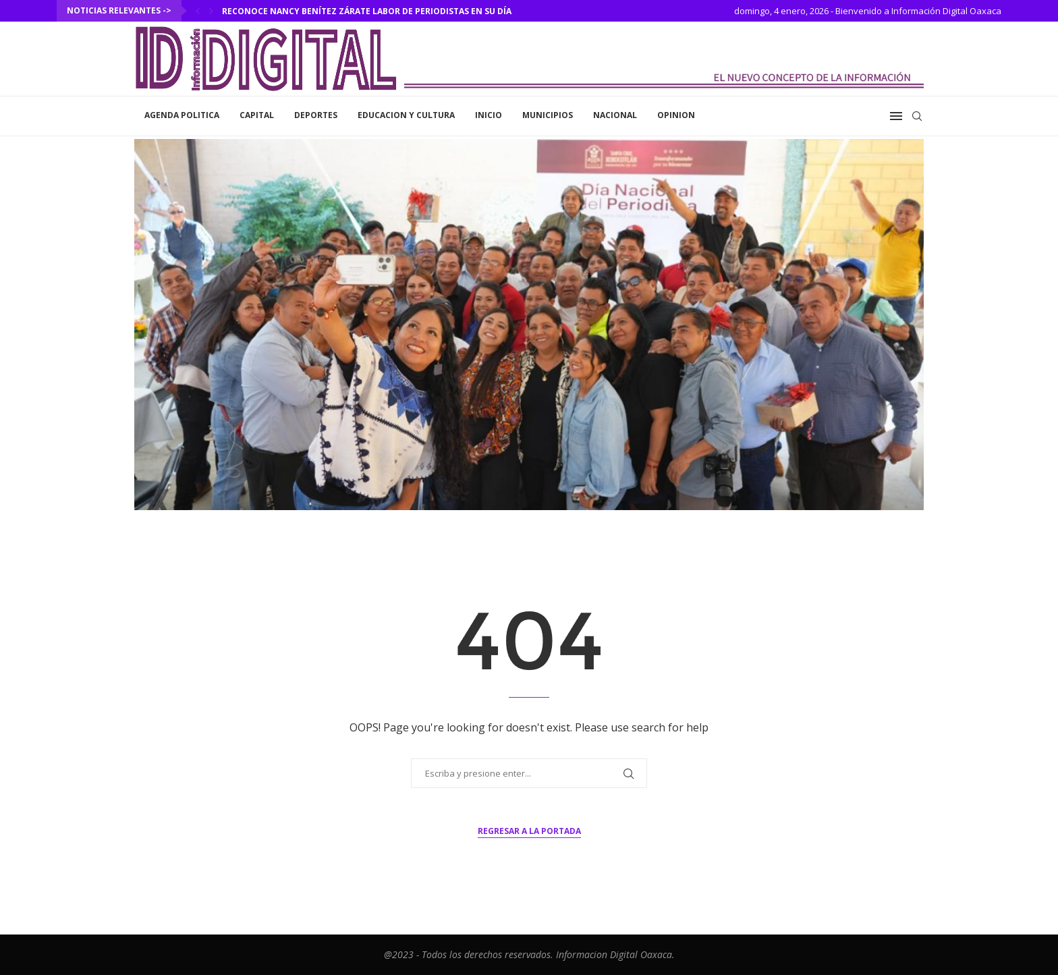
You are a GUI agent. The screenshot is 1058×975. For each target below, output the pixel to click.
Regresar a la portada (529, 831)
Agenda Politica (181, 115)
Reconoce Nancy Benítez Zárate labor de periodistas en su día (366, 11)
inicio (488, 115)
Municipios (547, 115)
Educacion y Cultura (406, 115)
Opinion (676, 115)
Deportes (315, 115)
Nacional (615, 115)
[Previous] (197, 11)
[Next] (211, 11)
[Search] (917, 116)
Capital (257, 115)
